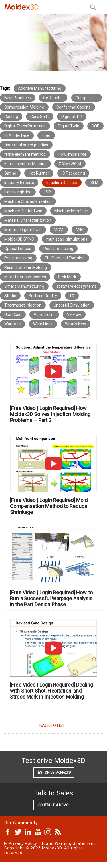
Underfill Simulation (72, 305)
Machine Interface (71, 211)
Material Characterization (27, 220)
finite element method (25, 154)
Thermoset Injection (22, 305)
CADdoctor (53, 97)
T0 (71, 295)
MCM (58, 229)
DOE (95, 126)
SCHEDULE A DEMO (53, 805)
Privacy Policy (23, 843)
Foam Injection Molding (25, 163)
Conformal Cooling (73, 107)
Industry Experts (19, 182)
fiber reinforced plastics (26, 145)
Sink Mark (67, 277)
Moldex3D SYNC (19, 239)
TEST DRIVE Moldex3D (53, 773)
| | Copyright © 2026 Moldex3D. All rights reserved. (51, 848)
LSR (47, 192)
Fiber (46, 135)
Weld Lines (43, 324)
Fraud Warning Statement (68, 843)
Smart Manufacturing (24, 286)
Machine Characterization (28, 201)
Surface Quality (43, 295)
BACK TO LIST (52, 725)
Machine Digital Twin (23, 211)
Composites (87, 97)
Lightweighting (17, 192)
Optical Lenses (17, 248)
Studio (10, 295)
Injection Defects (61, 182)
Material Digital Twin (23, 229)
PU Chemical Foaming (65, 258)
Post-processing (58, 248)
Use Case (12, 314)
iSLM (94, 182)
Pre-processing (18, 258)
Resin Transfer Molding (25, 267)
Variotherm (44, 314)
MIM (80, 229)
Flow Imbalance (72, 154)
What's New (75, 324)
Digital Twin (68, 126)
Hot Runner (39, 173)
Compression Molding (24, 107)
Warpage (12, 324)
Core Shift (39, 116)
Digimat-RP (71, 116)
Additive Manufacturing (39, 88)
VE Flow (74, 314)
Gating (10, 173)
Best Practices (17, 97)
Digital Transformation (25, 126)
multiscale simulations (66, 239)
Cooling (11, 116)
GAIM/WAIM (70, 163)
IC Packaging (73, 173)
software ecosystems (76, 286)
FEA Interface (16, 135)
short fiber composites (25, 277)
